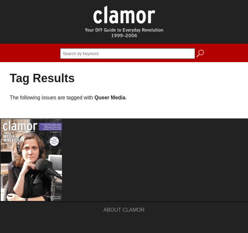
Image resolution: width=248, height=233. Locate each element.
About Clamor (124, 210)
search (200, 54)
